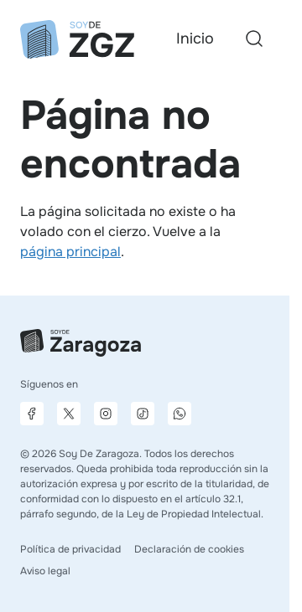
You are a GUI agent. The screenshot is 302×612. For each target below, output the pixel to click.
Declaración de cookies (189, 549)
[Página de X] (69, 413)
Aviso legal (45, 571)
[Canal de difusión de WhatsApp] (179, 413)
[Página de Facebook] (32, 413)
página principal (70, 251)
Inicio (195, 38)
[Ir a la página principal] (77, 39)
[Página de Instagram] (105, 413)
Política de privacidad (70, 549)
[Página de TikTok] (142, 413)
